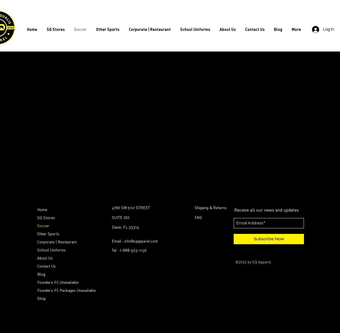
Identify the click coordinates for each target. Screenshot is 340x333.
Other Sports (48, 233)
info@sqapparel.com (141, 241)
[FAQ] (226, 217)
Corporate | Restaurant (57, 241)
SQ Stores (46, 217)
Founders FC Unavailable (58, 282)
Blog (41, 274)
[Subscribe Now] (269, 239)
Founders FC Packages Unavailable (62, 290)
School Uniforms (51, 250)
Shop (41, 298)
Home (42, 209)
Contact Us (46, 266)
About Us (45, 258)
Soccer (43, 225)
